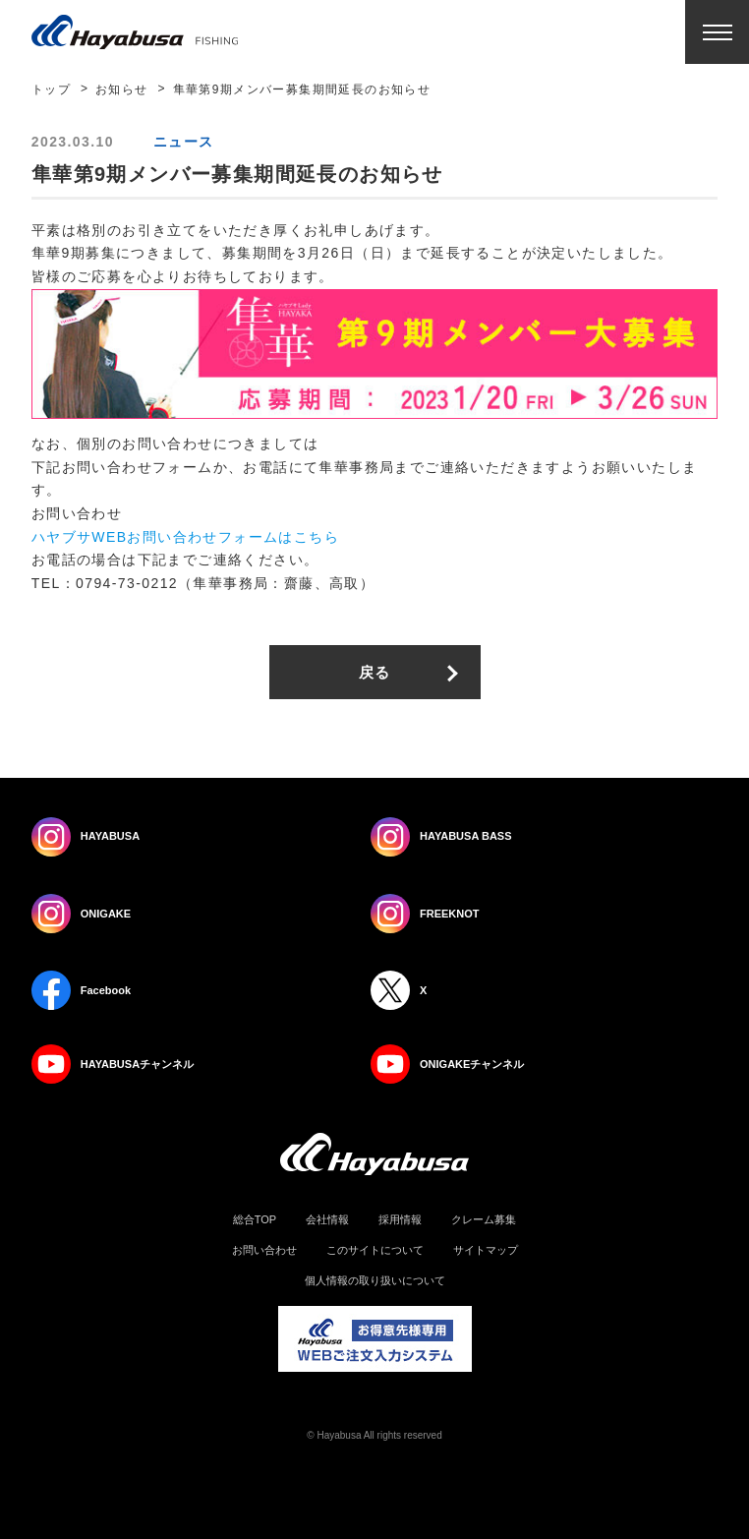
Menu (717, 32)
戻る (375, 672)
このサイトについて (375, 1250)
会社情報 (327, 1219)
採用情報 (400, 1219)
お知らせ (121, 89)
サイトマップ (485, 1250)
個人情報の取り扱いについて (375, 1280)
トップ (51, 89)
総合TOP (254, 1219)
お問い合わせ (264, 1250)
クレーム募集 (483, 1219)
